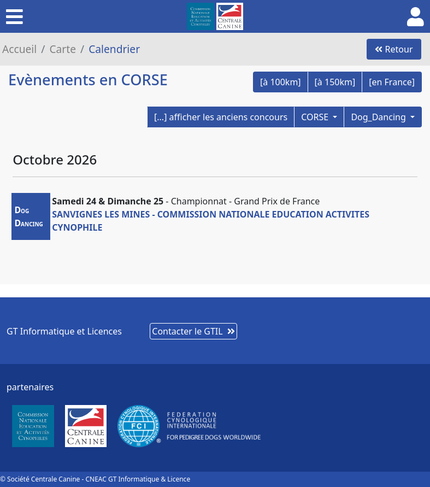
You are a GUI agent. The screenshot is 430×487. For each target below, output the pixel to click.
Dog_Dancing (379, 117)
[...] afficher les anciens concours (220, 117)
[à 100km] (280, 82)
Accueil (19, 49)
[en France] (392, 82)
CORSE (316, 117)
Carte (62, 49)
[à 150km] (335, 82)
